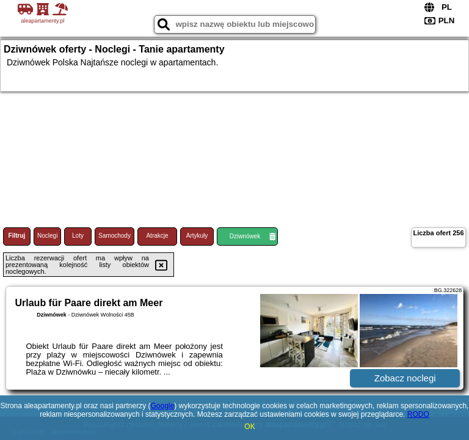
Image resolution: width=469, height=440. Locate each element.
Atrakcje (157, 235)
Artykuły (197, 235)
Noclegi (47, 235)
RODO (418, 414)
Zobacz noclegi (405, 378)
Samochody (114, 235)
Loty (78, 235)
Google (162, 406)
